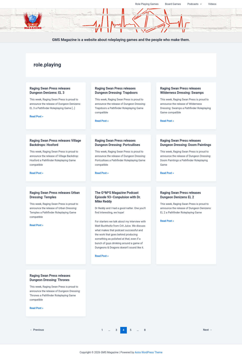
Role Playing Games (151, 4)
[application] (202, 4)
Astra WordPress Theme (148, 351)
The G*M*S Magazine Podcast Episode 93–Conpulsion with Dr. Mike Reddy (118, 196)
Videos (213, 4)
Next (207, 329)
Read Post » (37, 116)
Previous (37, 329)
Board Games (176, 4)
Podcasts (196, 4)
